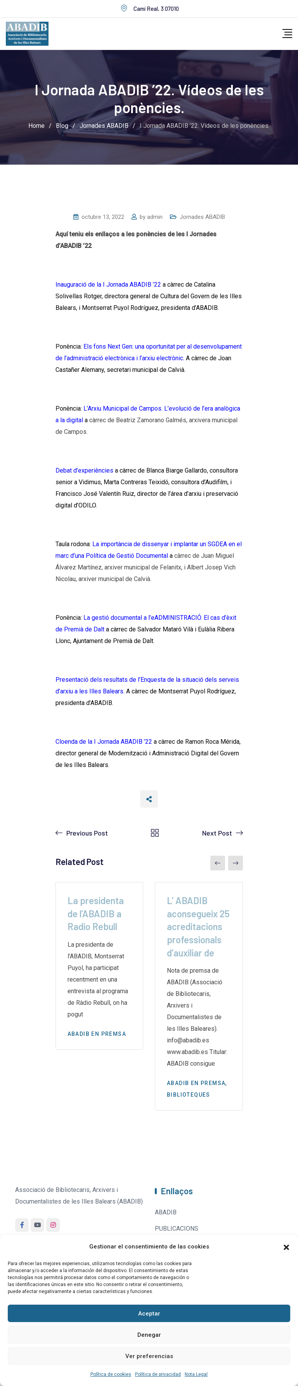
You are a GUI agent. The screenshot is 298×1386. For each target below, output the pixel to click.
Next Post (217, 833)
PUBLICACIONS (176, 1228)
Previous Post (87, 833)
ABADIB (166, 1212)
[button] (286, 1246)
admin (155, 216)
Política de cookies (110, 1374)
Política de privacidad (158, 1374)
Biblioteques (188, 1095)
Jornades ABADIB (202, 216)
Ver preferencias (149, 1356)
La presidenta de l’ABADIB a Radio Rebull (96, 913)
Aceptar (149, 1313)
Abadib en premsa (97, 1034)
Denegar (149, 1334)
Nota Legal (196, 1374)
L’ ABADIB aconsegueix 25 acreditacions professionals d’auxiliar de (198, 926)
